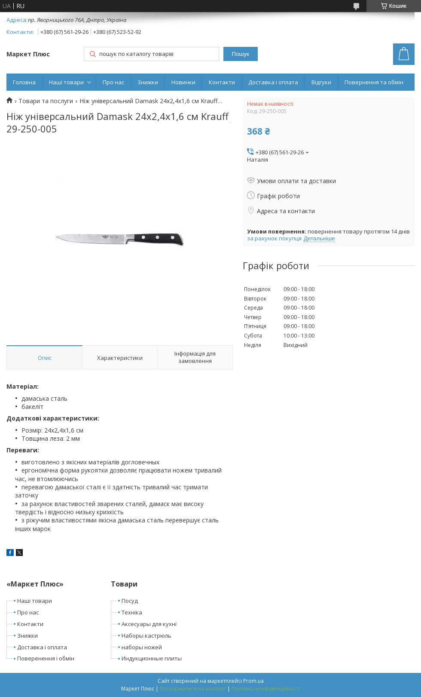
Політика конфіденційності (266, 688)
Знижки (147, 82)
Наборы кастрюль (146, 635)
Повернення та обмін (374, 82)
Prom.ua (253, 681)
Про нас (113, 82)
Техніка (132, 612)
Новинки (183, 82)
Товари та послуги (45, 101)
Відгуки (321, 82)
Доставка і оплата (273, 82)
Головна (24, 82)
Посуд (130, 601)
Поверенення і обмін (45, 658)
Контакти (222, 82)
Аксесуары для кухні (149, 624)
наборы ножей (142, 647)
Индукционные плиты (152, 658)
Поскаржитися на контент (193, 688)
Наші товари (66, 82)
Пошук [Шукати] (240, 54)
